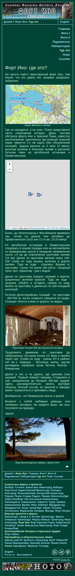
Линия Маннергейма (17, 543)
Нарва (46, 508)
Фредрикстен (12, 508)
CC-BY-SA (53, 228)
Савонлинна (28, 502)
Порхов (9, 496)
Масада (49, 510)
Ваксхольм (31, 525)
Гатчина (19, 487)
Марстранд (45, 525)
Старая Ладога (31, 496)
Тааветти (42, 502)
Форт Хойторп (39, 505)
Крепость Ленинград (36, 540)
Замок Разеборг (14, 499)
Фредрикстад (57, 505)
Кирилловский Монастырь (34, 490)
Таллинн (56, 508)
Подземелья (61, 41)
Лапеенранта (12, 502)
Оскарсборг (12, 528)
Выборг (9, 487)
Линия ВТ (62, 540)
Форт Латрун (62, 510)
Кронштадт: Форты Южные (34, 519)
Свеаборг (10, 525)
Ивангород (45, 487)
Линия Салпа (59, 543)
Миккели (32, 546)
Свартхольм (63, 522)
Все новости (24, 554)
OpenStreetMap (38, 228)
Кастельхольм (33, 499)
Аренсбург (35, 508)
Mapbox (65, 228)
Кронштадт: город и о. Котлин (22, 516)
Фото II (65, 37)
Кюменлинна (50, 499)
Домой (8, 21)
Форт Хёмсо (12, 534)
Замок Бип (32, 487)
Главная (64, 28)
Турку (52, 502)
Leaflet (14, 228)
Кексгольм (11, 490)
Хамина (60, 502)
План (66, 54)
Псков (18, 496)
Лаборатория (60, 46)
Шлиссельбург (60, 496)
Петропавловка (26, 493)
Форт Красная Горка (43, 522)
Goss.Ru (65, 559)
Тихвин (45, 496)
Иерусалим (26, 510)
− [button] (10, 169)
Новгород (10, 493)
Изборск (58, 487)
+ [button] (10, 164)
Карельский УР (14, 540)
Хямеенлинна (13, 505)
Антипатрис (12, 510)
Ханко (20, 525)
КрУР (52, 540)
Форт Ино (21, 21)
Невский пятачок (40, 543)
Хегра (25, 508)
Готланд (43, 546)
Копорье (56, 490)
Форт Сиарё (60, 525)
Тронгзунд (57, 519)
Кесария (39, 510)
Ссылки (64, 58)
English (64, 21)
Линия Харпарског (16, 546)
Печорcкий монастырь (50, 493)
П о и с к (10, 554)
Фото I (65, 33)
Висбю (26, 505)
